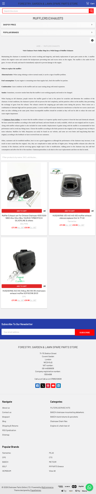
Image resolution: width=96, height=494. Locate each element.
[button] (92, 40)
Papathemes (35, 489)
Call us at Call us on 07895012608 (48, 378)
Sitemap (5, 434)
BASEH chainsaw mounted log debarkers (67, 411)
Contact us (6, 411)
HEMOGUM (6, 470)
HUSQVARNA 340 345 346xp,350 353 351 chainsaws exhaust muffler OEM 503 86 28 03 (24, 292)
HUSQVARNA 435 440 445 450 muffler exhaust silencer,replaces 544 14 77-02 (72, 216)
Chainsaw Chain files (58, 420)
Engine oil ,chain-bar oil (60, 425)
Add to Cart (22, 211)
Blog (4, 420)
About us (6, 407)
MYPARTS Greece (56, 465)
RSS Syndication (9, 429)
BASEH (5, 461)
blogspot (6, 416)
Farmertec (6, 452)
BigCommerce (47, 486)
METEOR (52, 461)
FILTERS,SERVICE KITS (60, 407)
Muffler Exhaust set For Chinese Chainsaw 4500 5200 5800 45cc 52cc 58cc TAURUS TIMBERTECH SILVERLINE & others (24, 218)
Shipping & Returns (10, 425)
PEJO (51, 452)
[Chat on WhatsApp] (89, 487)
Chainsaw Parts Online (12, 119)
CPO (4, 457)
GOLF (4, 465)
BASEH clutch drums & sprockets (64, 416)
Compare (44, 211)
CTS (50, 457)
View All (52, 470)
